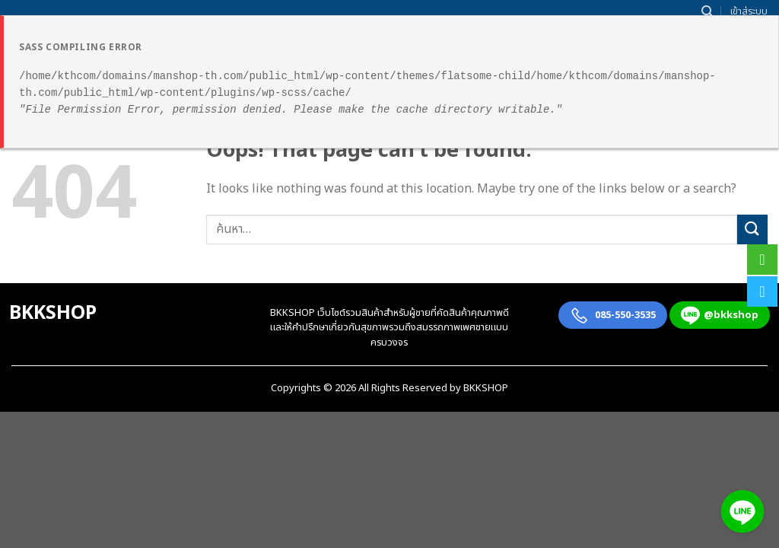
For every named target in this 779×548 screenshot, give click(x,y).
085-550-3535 (613, 315)
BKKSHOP (53, 312)
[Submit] (752, 229)
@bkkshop (719, 315)
